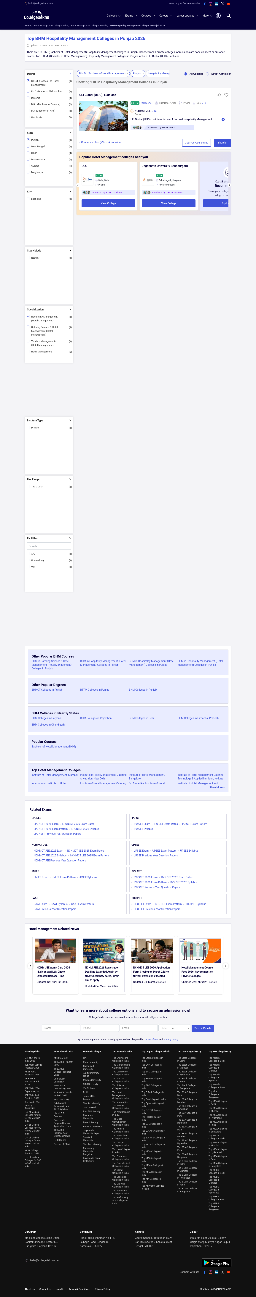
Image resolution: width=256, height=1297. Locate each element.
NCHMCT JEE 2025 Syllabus (50, 855)
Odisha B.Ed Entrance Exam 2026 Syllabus (61, 1104)
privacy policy (170, 1037)
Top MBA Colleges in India (151, 1171)
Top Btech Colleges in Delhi (186, 1057)
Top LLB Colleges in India (151, 1116)
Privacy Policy (106, 1286)
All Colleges (192, 73)
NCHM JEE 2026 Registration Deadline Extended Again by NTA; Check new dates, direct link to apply (102, 974)
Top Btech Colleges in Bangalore (186, 1084)
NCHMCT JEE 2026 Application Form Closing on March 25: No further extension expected (151, 971)
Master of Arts (61, 1056)
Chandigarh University (59, 1078)
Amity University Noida (91, 1072)
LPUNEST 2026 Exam (46, 823)
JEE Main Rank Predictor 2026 (32, 1094)
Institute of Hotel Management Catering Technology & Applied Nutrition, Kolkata (200, 776)
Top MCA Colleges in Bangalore (218, 1128)
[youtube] (228, 4)
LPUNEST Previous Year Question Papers (57, 833)
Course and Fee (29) (93, 142)
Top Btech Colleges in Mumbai (186, 1064)
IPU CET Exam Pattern (194, 823)
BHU (85, 1090)
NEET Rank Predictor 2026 (32, 1071)
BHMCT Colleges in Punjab (47, 689)
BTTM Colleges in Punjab (94, 689)
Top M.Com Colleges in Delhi (217, 1135)
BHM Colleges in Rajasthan (96, 718)
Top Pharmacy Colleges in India (120, 1155)
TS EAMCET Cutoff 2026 (63, 1061)
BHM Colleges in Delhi (142, 718)
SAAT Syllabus (59, 904)
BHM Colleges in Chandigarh (48, 724)
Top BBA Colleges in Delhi (187, 1126)
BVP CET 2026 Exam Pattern (150, 882)
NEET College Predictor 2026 (32, 1150)
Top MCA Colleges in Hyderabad (218, 1114)
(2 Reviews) (147, 103)
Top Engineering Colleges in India (120, 1057)
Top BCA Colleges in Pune (187, 1112)
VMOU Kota (89, 1086)
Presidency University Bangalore (88, 1149)
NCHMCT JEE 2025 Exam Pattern (89, 855)
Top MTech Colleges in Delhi (217, 1057)
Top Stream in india (122, 1049)
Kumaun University (92, 1124)
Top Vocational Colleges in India (120, 1190)
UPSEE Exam (141, 850)
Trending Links (32, 1049)
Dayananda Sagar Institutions (91, 1157)
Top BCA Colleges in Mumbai (187, 1098)
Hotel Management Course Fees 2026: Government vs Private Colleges (197, 971)
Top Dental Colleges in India (120, 1169)
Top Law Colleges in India (121, 1148)
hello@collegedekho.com (40, 3)
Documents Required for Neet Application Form (62, 1121)
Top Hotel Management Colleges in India (120, 1093)
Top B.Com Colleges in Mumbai (187, 1167)
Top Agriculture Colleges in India (120, 1135)
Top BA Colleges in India (153, 1097)
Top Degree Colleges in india (155, 1049)
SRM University (90, 1082)
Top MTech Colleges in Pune (217, 1084)
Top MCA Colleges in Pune (218, 1121)
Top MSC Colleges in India (151, 1157)
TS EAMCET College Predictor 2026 (62, 1069)
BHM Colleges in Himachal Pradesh (198, 718)
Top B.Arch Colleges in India (152, 1091)
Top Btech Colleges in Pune (186, 1078)
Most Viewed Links (63, 1049)
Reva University (90, 1120)
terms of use (151, 1037)
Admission (114, 142)
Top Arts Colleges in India (121, 1111)
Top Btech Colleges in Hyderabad (186, 1071)
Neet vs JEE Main (62, 1142)
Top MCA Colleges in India (151, 1150)
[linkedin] (217, 4)
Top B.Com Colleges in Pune (187, 1181)
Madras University (92, 1078)
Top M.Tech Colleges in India (153, 1144)
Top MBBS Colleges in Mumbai (214, 1177)
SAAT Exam (40, 904)
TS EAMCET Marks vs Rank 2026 (63, 1092)
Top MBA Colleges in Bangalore (218, 1162)
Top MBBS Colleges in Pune (217, 1196)
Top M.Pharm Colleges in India (152, 1185)
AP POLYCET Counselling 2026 (62, 1085)
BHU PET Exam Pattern (168, 904)
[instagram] (211, 4)
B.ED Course (60, 1138)
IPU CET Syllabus (143, 828)
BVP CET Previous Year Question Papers (157, 887)
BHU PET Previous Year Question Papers (157, 909)
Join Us (61, 1286)
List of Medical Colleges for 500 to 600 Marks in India (33, 1140)
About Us (30, 1286)
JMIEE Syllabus (88, 877)
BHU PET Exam (142, 904)
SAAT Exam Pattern (82, 904)
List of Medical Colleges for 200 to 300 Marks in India (33, 1159)
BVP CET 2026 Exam (146, 877)
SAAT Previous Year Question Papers (55, 909)
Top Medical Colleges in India (120, 1078)
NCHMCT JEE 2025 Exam (48, 850)
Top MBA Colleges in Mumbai (218, 1142)
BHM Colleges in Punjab (143, 689)
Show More (216, 787)
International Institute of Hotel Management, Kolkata (49, 785)
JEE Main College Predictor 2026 (33, 1064)
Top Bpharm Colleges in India (153, 1102)
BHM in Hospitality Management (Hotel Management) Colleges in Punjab (102, 663)
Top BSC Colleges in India (151, 1071)
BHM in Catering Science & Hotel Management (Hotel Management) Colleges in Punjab (52, 665)
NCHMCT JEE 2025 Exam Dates (85, 850)
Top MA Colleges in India (151, 1178)
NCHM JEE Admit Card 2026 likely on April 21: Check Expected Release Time (53, 971)
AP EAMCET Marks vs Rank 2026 (32, 1079)
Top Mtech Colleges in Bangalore (214, 1092)
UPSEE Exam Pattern (164, 850)
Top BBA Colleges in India (151, 1084)
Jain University (90, 1105)
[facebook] (205, 4)
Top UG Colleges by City (189, 1049)
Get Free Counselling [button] (182, 142)
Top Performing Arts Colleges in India (120, 1198)
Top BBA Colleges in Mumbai (187, 1133)
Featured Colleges (92, 1049)
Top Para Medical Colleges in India (121, 1162)
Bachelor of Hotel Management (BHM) (54, 746)
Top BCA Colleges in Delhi (187, 1091)
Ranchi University (91, 1109)
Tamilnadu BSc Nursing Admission (32, 1103)
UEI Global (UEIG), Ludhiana (97, 95)
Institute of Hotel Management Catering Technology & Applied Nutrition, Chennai (103, 785)
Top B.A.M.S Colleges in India (153, 1130)
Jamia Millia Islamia (89, 1095)
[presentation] (78, 185)
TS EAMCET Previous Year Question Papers (62, 1131)
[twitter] (222, 4)
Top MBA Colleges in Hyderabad (218, 1148)
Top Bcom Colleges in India (152, 1078)
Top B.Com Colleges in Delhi (187, 1160)
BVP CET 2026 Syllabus (184, 882)
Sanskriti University (88, 1136)
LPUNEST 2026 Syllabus (85, 828)
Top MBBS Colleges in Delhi (217, 1169)
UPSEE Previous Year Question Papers (156, 855)
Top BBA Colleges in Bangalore (187, 1153)
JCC (84, 166)
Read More (223, 119)
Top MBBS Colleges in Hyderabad (214, 1187)
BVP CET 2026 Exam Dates (177, 877)
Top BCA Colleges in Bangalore (187, 1119)
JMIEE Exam (41, 877)
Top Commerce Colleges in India (120, 1071)
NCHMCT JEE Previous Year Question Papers (60, 860)
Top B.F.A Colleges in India (151, 1123)
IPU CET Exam (142, 823)
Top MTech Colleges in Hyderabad (214, 1075)
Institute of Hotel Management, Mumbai (55, 775)
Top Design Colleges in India (120, 1142)
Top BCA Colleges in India (151, 1064)
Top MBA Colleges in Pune (218, 1155)
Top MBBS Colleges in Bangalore (214, 1204)
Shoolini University (92, 1142)
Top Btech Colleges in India (152, 1057)
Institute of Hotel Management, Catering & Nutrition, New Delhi (103, 776)
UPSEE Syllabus (189, 850)
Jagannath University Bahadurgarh (165, 166)
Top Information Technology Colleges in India (120, 1103)
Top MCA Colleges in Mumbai (218, 1107)
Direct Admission (217, 73)
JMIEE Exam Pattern (64, 877)
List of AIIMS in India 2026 (32, 1057)
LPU (85, 1056)
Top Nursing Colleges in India (120, 1128)
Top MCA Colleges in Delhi (218, 1100)
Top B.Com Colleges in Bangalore (187, 1188)
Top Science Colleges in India (120, 1084)
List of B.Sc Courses (59, 1112)
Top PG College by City (220, 1049)
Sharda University (91, 1101)
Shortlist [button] (214, 142)
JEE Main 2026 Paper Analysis (32, 1087)
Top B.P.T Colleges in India (151, 1109)
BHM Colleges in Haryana (46, 718)
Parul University (90, 1060)
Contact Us (46, 1286)
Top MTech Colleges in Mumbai (214, 1065)
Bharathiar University (88, 1114)
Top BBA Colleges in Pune (187, 1146)
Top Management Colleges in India (121, 1064)
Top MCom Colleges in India (152, 1164)
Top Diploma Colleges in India (120, 1183)
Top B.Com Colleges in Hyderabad (187, 1174)
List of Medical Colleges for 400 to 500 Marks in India (33, 1127)
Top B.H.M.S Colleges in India (153, 1137)
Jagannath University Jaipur (91, 1129)
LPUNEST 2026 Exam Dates (78, 823)
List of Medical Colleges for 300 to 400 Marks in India (33, 1114)
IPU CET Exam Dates (166, 823)
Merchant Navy (61, 1097)
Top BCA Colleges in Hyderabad (187, 1105)
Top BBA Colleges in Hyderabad (187, 1140)
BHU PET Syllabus (195, 904)
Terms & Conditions (82, 1286)
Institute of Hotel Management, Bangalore (147, 776)
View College (108, 203)
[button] (226, 96)
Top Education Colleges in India (120, 1176)
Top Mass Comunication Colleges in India (120, 1119)
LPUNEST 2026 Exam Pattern (51, 828)
